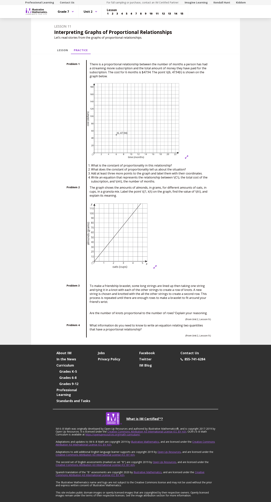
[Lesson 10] (151, 14)
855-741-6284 (192, 359)
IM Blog (145, 365)
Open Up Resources (169, 452)
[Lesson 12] (163, 14)
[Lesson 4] (122, 14)
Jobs (101, 353)
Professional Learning (39, 2)
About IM (63, 353)
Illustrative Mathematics (145, 441)
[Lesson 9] (145, 14)
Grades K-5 (68, 371)
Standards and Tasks (73, 401)
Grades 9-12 (68, 384)
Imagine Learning (196, 2)
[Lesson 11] (157, 14)
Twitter (145, 359)
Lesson (62, 50)
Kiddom (241, 2)
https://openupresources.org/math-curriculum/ (112, 434)
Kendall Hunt (221, 2)
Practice (81, 50)
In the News (66, 359)
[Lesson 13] (169, 14)
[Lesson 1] (107, 14)
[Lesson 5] (126, 14)
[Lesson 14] (176, 14)
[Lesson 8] (140, 14)
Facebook (147, 353)
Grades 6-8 (68, 377)
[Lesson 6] (131, 14)
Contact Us (67, 2)
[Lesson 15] (182, 14)
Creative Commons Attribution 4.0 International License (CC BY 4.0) (146, 431)
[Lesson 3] (117, 14)
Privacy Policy (109, 359)
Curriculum (65, 365)
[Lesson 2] (112, 14)
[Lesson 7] (136, 14)
